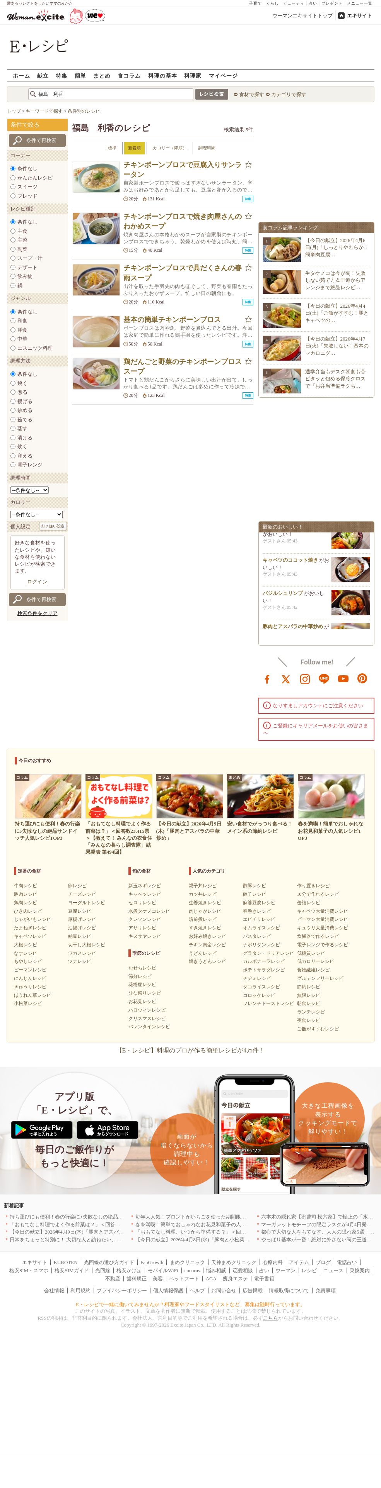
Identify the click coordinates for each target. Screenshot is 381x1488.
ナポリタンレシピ (261, 944)
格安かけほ (129, 1270)
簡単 (80, 75)
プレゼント (332, 3)
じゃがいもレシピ (32, 919)
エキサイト (359, 16)
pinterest (362, 678)
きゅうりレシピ (30, 987)
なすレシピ (25, 953)
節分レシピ (140, 976)
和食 (22, 321)
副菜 (22, 249)
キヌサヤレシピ (144, 936)
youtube (343, 678)
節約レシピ (308, 987)
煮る (22, 392)
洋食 (22, 330)
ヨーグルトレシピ (86, 902)
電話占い (347, 1262)
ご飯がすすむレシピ (318, 1029)
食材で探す (251, 94)
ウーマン (285, 1270)
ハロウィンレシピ (147, 1010)
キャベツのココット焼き (290, 562)
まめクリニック (187, 1262)
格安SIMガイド (72, 1270)
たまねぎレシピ (30, 927)
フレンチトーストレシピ (268, 1003)
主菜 (22, 240)
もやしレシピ (28, 961)
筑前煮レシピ (203, 919)
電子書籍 (264, 1278)
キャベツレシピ (30, 936)
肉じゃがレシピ (205, 911)
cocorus (192, 1270)
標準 (112, 148)
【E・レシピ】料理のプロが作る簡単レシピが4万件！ (190, 1050)
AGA (211, 1278)
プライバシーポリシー (122, 1290)
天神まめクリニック (233, 1262)
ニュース (333, 1270)
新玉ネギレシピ (144, 885)
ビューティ (293, 3)
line (324, 678)
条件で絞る (24, 125)
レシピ (309, 1270)
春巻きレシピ (257, 911)
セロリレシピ (142, 902)
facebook (267, 678)
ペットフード (184, 1278)
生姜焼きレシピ (205, 902)
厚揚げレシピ (82, 919)
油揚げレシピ (82, 927)
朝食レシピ (308, 1003)
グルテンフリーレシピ (320, 978)
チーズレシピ (82, 894)
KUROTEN (65, 1262)
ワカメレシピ (82, 953)
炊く (22, 446)
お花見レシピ (142, 1001)
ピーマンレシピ (30, 970)
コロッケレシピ (259, 995)
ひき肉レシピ (28, 911)
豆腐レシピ (79, 911)
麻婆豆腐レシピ (259, 902)
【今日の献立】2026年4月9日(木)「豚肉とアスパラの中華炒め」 (82, 1232)
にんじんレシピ (30, 978)
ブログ (323, 1262)
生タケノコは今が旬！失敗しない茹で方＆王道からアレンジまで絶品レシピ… (335, 280)
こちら (270, 1318)
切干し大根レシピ (86, 944)
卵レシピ (77, 885)
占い (313, 3)
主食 (22, 231)
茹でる (24, 419)
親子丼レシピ (203, 885)
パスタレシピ (257, 936)
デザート (27, 267)
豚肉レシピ (25, 894)
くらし (272, 3)
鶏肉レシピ (25, 902)
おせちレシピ (142, 968)
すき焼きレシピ (205, 927)
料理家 (193, 75)
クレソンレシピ (144, 919)
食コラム (129, 75)
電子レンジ (30, 465)
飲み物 (24, 276)
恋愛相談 (243, 1270)
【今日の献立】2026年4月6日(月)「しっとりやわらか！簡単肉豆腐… (337, 247)
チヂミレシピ (257, 978)
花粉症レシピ (142, 984)
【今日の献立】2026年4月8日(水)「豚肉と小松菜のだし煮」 (202, 1239)
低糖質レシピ (311, 953)
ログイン (37, 582)
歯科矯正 (136, 1278)
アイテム (299, 1262)
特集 (61, 75)
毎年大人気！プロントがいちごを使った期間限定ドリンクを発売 (208, 1217)
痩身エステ (235, 1278)
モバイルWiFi (163, 1270)
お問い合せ (223, 1290)
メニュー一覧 (359, 3)
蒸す (22, 428)
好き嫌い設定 (53, 526)
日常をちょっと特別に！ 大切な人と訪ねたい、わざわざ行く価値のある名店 (96, 1239)
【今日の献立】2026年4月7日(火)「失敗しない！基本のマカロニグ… (337, 346)
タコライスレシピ (261, 987)
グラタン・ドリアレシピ (268, 953)
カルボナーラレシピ (264, 961)
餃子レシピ (254, 894)
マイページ (223, 75)
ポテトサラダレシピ (264, 970)
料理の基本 (162, 75)
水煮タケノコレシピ (149, 911)
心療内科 (273, 1262)
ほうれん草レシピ (32, 995)
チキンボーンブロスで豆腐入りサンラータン (182, 169)
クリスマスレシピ (147, 1018)
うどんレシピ (203, 953)
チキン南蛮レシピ (207, 944)
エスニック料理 (35, 348)
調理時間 (206, 148)
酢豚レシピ (254, 885)
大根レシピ (25, 944)
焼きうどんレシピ (207, 961)
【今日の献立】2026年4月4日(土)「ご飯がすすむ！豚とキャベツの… (337, 313)
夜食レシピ (308, 1020)
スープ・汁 (30, 258)
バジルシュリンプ (283, 595)
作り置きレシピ (313, 885)
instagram (305, 678)
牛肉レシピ (25, 885)
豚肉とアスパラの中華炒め (293, 629)
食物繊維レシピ (313, 970)
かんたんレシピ (35, 178)
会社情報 (54, 1290)
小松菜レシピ (28, 1003)
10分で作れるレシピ (318, 894)
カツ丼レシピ (203, 894)
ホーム (21, 75)
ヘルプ (197, 1290)
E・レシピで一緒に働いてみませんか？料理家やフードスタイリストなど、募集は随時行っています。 (190, 1304)
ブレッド (27, 196)
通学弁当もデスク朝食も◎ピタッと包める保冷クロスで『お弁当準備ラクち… (335, 378)
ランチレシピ (311, 1012)
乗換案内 (360, 1270)
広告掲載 (253, 1290)
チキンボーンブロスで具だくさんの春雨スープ (182, 272)
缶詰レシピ (308, 902)
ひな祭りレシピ (144, 993)
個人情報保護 (168, 1290)
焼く (22, 383)
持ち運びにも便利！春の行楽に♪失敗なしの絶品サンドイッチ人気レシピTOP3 (97, 1217)
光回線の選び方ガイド (109, 1262)
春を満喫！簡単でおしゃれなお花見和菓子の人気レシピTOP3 (204, 1224)
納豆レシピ (79, 936)
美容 (158, 1278)
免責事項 (326, 1290)
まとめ (102, 75)
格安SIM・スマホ (28, 1270)
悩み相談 (216, 1270)
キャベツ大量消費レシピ (322, 911)
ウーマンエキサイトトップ (302, 16)
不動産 (112, 1278)
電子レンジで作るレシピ (322, 944)
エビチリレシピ (259, 919)
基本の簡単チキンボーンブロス (172, 320)
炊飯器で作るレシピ (318, 936)
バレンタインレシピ (149, 1026)
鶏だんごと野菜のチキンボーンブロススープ (182, 366)
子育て (255, 3)
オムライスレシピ (261, 927)
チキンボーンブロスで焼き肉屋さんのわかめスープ (182, 221)
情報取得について (289, 1290)
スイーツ (27, 187)
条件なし (27, 168)
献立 (43, 75)
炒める (24, 410)
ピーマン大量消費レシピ (322, 919)
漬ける (24, 438)
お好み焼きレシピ (207, 936)
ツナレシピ (79, 961)
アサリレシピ (142, 927)
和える (24, 456)
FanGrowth (151, 1262)
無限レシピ (308, 995)
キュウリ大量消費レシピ (322, 927)
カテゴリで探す (288, 94)
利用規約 (80, 1290)
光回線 (102, 1270)
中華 (22, 339)
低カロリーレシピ (315, 961)
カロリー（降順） (170, 148)
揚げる (24, 401)
